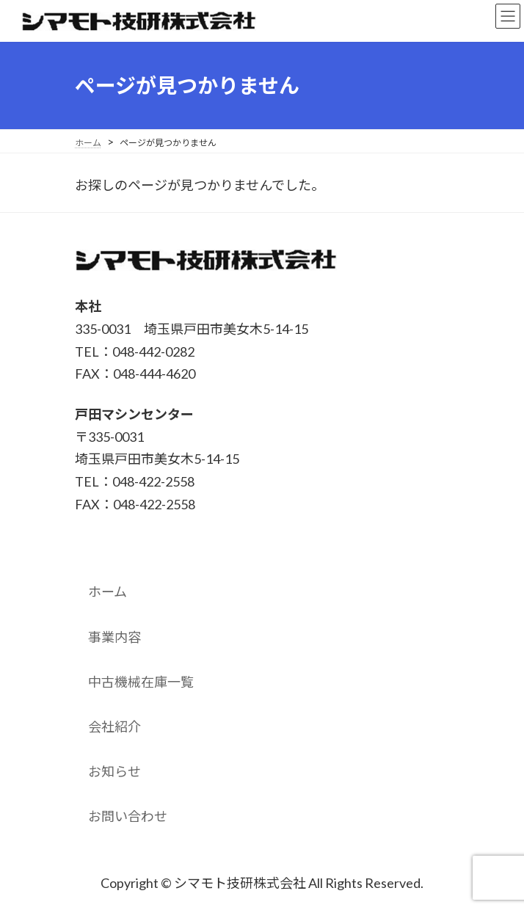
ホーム (107, 591)
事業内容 (114, 637)
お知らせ (114, 771)
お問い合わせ (127, 816)
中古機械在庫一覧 (141, 682)
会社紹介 (114, 726)
